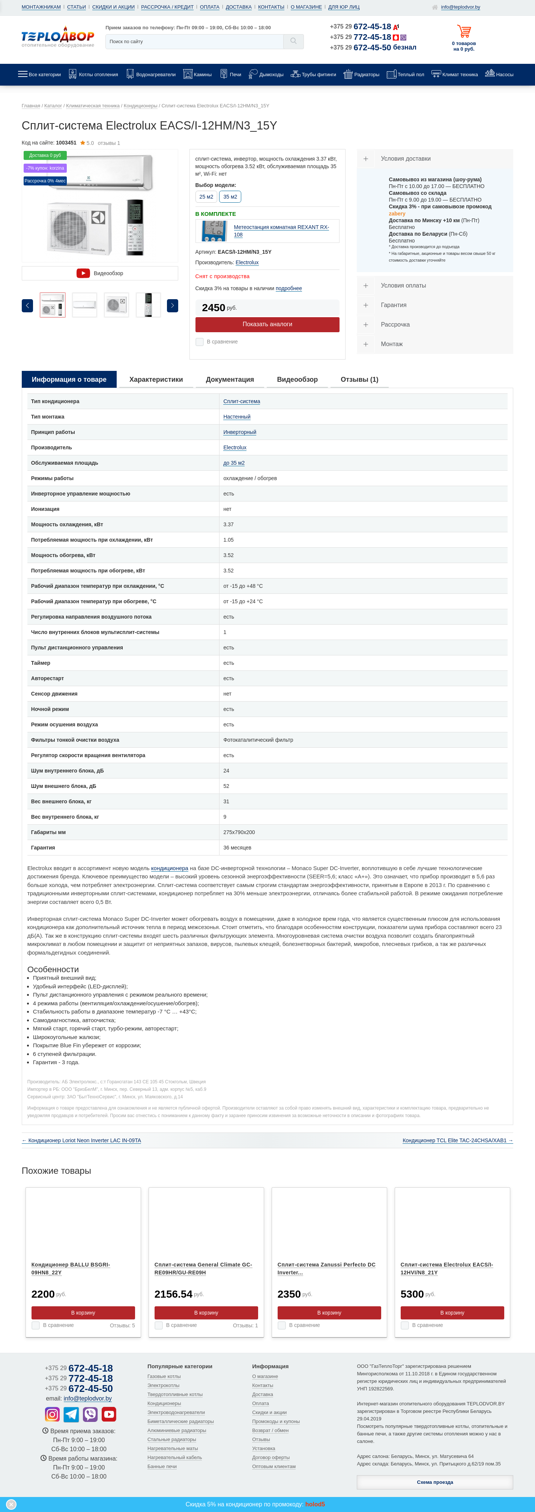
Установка (263, 1448)
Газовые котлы (164, 1376)
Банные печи (162, 1466)
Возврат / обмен (270, 1430)
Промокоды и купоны (276, 1421)
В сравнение (222, 342)
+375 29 (360, 26)
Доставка (239, 7)
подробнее (289, 288)
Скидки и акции (113, 7)
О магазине (306, 7)
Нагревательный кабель (174, 1457)
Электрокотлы (163, 1385)
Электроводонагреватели (176, 1412)
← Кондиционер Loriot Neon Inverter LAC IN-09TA (81, 1140)
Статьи (76, 7)
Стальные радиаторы (171, 1439)
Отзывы (261, 1439)
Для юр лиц (343, 7)
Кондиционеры (164, 1403)
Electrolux (247, 262)
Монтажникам (41, 7)
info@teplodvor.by (460, 7)
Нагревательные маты (172, 1448)
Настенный (236, 417)
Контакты (271, 7)
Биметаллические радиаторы (180, 1421)
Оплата (209, 7)
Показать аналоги (267, 324)
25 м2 (206, 197)
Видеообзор (100, 273)
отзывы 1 (100, 143)
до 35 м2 (234, 463)
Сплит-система (241, 401)
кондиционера (169, 868)
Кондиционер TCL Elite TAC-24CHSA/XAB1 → (458, 1140)
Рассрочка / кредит (167, 7)
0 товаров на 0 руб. (464, 46)
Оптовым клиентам (274, 1466)
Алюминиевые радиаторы (176, 1430)
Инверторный (239, 432)
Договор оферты (271, 1457)
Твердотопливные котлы (175, 1394)
